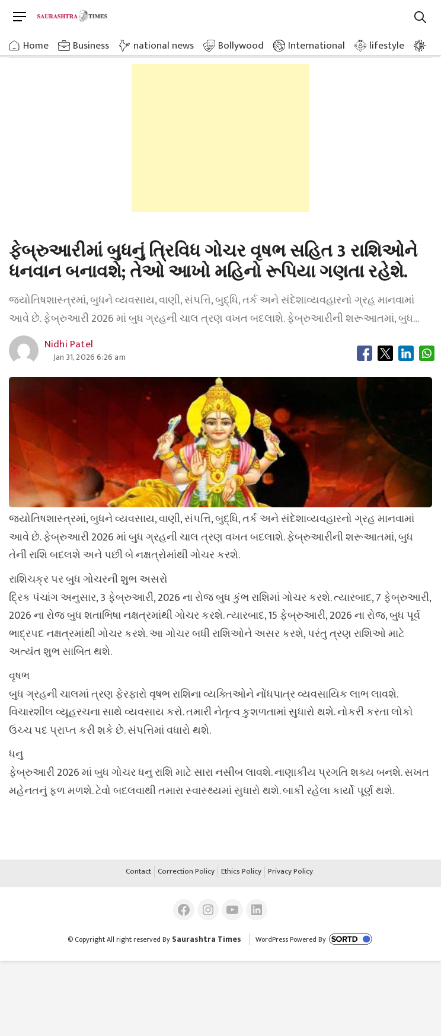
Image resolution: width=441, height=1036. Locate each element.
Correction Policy (186, 872)
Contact (138, 872)
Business (91, 45)
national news (163, 45)
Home (36, 45)
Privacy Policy (290, 872)
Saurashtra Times (206, 939)
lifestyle (386, 45)
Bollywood (241, 45)
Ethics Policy (241, 872)
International (316, 45)
